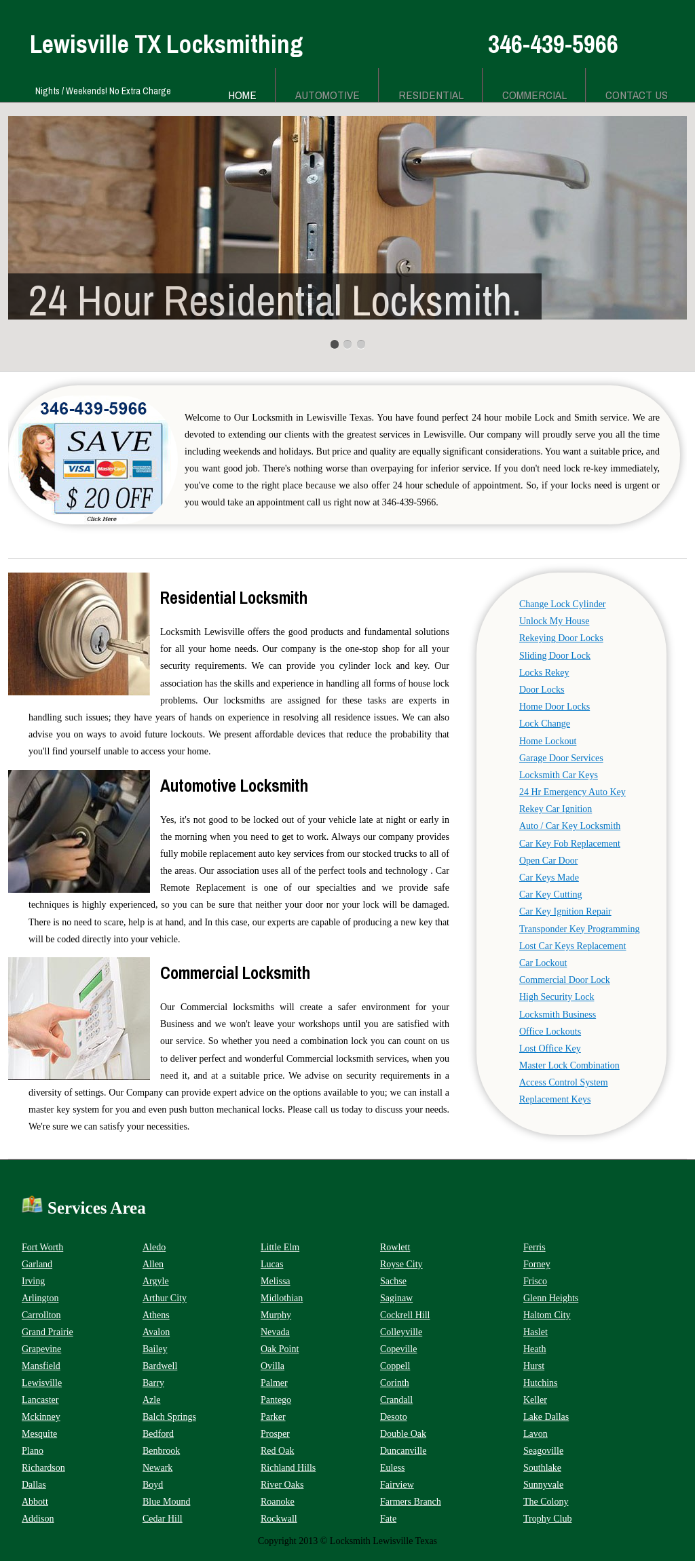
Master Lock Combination (569, 1065)
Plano (32, 1451)
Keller (535, 1400)
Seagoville (543, 1451)
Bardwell (160, 1366)
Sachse (393, 1281)
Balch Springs (169, 1417)
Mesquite (39, 1434)
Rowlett (395, 1247)
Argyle (156, 1281)
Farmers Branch (410, 1502)
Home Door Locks (554, 706)
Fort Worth (42, 1247)
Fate (388, 1519)
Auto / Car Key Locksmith (569, 826)
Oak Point (280, 1349)
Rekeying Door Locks (561, 638)
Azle (151, 1400)
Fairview (397, 1485)
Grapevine (41, 1349)
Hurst (533, 1366)
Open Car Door (548, 860)
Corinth (394, 1383)
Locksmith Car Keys (558, 775)
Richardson (43, 1468)
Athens (156, 1315)
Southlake (542, 1468)
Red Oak (277, 1451)
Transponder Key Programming (579, 929)
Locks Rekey (544, 673)
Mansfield (41, 1366)
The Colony (546, 1502)
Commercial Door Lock (564, 980)
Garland (37, 1264)
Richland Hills (288, 1468)
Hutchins (540, 1383)
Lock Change (544, 723)
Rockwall (279, 1519)
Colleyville (401, 1332)
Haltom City (547, 1315)
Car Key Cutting (550, 894)
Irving (33, 1281)
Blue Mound (166, 1502)
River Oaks (282, 1485)
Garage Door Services (561, 758)
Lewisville (42, 1383)
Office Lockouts (550, 1031)
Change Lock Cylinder (562, 604)
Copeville (398, 1349)
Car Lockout (543, 963)
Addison (38, 1519)
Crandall (396, 1400)
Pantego (276, 1400)
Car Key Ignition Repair (565, 911)
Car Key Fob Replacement (569, 844)
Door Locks (542, 690)
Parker (273, 1417)
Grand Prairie (47, 1332)
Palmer (274, 1383)
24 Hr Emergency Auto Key (572, 792)
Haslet (535, 1332)
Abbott (35, 1502)
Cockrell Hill (405, 1315)
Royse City (401, 1264)
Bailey (155, 1349)
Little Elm (280, 1247)
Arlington (40, 1298)
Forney (536, 1264)
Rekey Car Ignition (555, 809)
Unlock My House (554, 621)
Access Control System (563, 1082)
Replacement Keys (554, 1099)
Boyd (153, 1485)
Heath (534, 1349)
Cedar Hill (163, 1519)
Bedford (158, 1434)
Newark (157, 1468)
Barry (153, 1383)
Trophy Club (547, 1519)
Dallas (34, 1485)
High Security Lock (556, 997)
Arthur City (165, 1298)
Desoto (393, 1417)
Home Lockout (547, 741)
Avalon (156, 1332)
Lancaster (40, 1400)
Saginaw (396, 1298)
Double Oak (403, 1434)
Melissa (275, 1281)
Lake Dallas (546, 1417)
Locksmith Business (557, 1014)
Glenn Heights (550, 1298)
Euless (392, 1468)
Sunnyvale (543, 1485)
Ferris (534, 1247)
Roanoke (278, 1502)
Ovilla (272, 1366)
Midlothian (282, 1298)
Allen (153, 1264)
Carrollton (41, 1315)
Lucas (272, 1264)
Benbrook (161, 1451)
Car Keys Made (549, 877)
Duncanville (403, 1451)
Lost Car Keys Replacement (572, 946)
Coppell (395, 1366)
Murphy (276, 1315)
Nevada (275, 1332)
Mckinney (41, 1417)
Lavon (535, 1434)
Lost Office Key (550, 1048)
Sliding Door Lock (554, 656)
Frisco (535, 1281)
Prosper (275, 1434)
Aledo (154, 1247)
